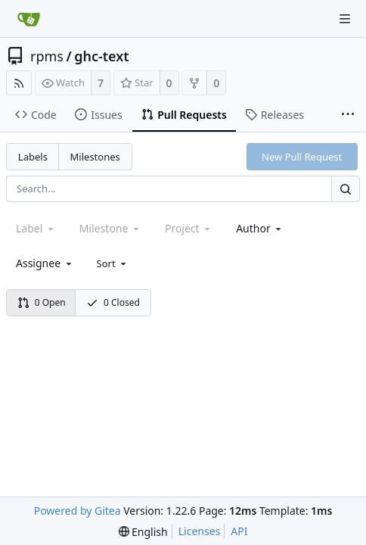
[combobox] (259, 228)
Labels (33, 157)
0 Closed (113, 302)
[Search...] (345, 189)
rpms (47, 56)
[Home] (29, 19)
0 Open (41, 302)
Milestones (95, 157)
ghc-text (101, 56)
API (239, 531)
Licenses (199, 531)
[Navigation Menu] (344, 19)
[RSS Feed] (19, 82)
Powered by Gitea (77, 510)
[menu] (113, 263)
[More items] (348, 115)
